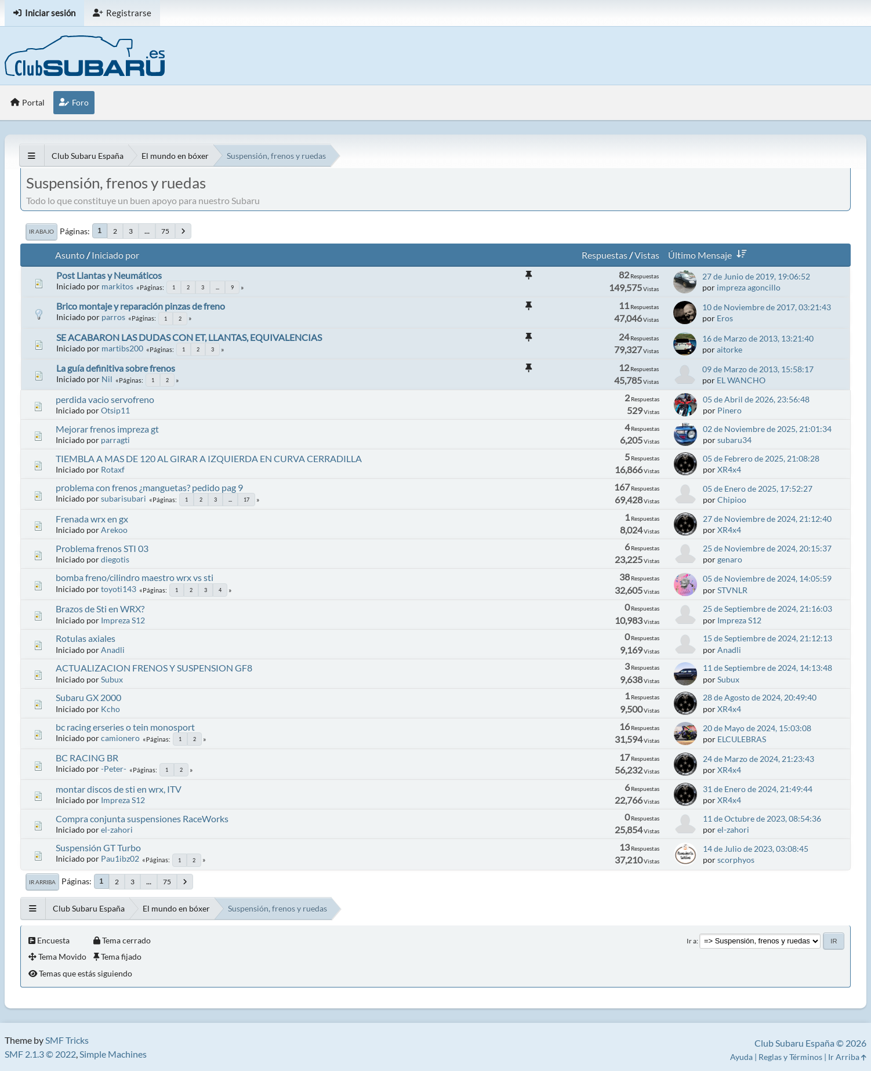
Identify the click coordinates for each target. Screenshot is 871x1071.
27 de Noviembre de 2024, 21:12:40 (767, 519)
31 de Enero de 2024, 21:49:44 (757, 789)
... (147, 231)
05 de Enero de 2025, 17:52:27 (757, 488)
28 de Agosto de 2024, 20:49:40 (759, 697)
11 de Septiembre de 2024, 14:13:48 (767, 668)
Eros (725, 318)
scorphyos (735, 860)
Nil (106, 379)
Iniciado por (115, 254)
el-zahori (117, 829)
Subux (112, 679)
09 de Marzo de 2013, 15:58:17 (758, 369)
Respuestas (604, 254)
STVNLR (732, 590)
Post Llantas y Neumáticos (109, 275)
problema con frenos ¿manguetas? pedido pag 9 (149, 487)
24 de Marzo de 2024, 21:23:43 (758, 759)
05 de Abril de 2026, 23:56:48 (756, 399)
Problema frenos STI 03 (102, 548)
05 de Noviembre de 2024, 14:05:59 (767, 578)
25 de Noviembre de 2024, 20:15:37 (767, 548)
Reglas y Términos (790, 1057)
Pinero (729, 410)
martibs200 (122, 348)
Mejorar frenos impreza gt (107, 428)
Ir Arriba (42, 881)
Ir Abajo (41, 231)
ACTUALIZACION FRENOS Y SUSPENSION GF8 (154, 667)
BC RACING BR (87, 757)
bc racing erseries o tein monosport (125, 726)
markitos (117, 286)
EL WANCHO (741, 380)
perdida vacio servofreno (105, 399)
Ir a (691, 941)
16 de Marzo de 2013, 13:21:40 (758, 338)
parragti (115, 440)
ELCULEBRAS (741, 739)
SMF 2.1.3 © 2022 (40, 1053)
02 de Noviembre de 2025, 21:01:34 (767, 429)
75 (165, 231)
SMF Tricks (67, 1039)
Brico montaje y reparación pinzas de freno (140, 305)
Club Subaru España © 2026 (810, 1042)
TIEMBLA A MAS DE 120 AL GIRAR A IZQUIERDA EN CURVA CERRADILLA (209, 458)
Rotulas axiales (85, 638)
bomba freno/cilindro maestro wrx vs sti (134, 577)
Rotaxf (113, 469)
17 (246, 499)
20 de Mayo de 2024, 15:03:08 (757, 728)
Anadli (113, 650)
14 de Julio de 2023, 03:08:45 (755, 849)
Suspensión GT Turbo (98, 847)
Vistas (646, 254)
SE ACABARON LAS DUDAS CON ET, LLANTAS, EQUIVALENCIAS (189, 337)
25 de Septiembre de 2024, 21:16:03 (767, 608)
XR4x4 (729, 469)
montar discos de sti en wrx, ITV (119, 788)
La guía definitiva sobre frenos (115, 367)
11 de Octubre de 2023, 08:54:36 (762, 818)
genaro (729, 559)
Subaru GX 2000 (88, 697)
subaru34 (734, 440)
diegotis (115, 559)
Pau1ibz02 (120, 858)
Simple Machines (113, 1053)
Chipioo (731, 499)
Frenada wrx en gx (92, 518)
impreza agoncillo (749, 287)
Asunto (70, 254)
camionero (120, 738)
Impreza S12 (123, 620)
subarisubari (123, 498)
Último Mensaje (709, 254)
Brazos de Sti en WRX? (100, 608)
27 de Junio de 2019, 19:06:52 (756, 276)
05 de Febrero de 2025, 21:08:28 (761, 458)
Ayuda (741, 1057)
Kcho (110, 709)
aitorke (729, 349)
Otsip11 (115, 410)
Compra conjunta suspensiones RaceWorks (142, 818)
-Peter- (113, 769)
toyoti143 (118, 589)
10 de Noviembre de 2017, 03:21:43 (766, 307)
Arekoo (114, 530)
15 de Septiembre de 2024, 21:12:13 (767, 638)
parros (113, 317)
